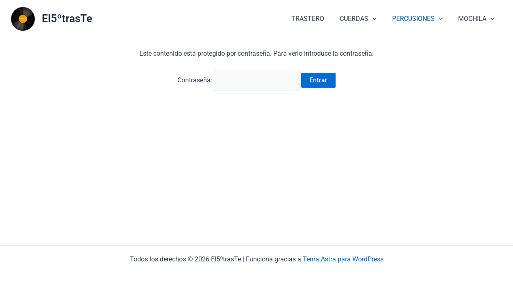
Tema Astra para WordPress (343, 259)
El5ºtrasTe (67, 18)
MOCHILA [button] (477, 18)
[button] (379, 18)
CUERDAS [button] (364, 18)
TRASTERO (316, 19)
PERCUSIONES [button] (421, 18)
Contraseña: (238, 80)
